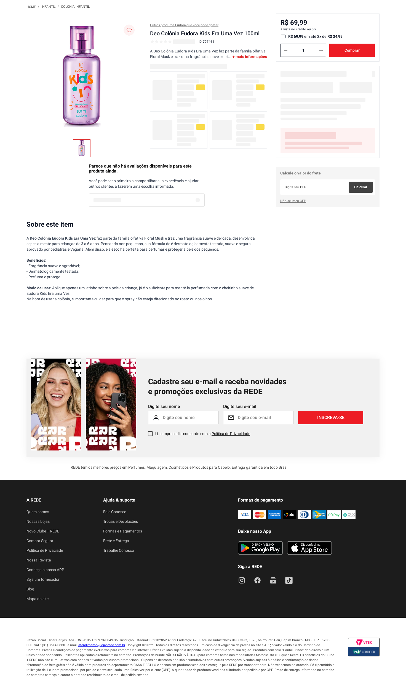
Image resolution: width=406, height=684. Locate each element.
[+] (321, 50)
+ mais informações (250, 56)
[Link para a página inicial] (31, 6)
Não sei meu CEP (293, 201)
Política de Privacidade (231, 433)
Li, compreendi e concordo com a (202, 433)
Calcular (360, 187)
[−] (285, 50)
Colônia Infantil (75, 7)
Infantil (48, 7)
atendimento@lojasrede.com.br (101, 645)
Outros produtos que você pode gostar (184, 25)
